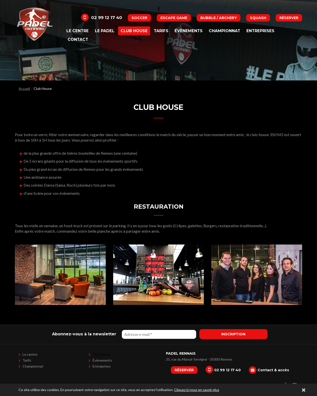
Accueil (24, 88)
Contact (78, 39)
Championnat (224, 30)
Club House (134, 30)
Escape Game (173, 18)
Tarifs (161, 30)
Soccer (139, 18)
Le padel (104, 30)
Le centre (77, 30)
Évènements (189, 30)
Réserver (288, 18)
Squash (258, 18)
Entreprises (260, 30)
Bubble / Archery (218, 18)
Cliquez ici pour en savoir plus (196, 390)
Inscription (233, 334)
